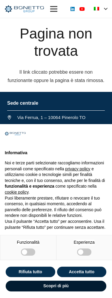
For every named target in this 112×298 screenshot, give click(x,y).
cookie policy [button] (16, 192)
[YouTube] (82, 9)
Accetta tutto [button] (81, 271)
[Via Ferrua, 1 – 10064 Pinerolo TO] (12, 117)
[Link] (24, 9)
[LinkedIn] (72, 9)
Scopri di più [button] (56, 285)
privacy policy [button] (77, 168)
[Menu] (53, 8)
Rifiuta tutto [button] (30, 271)
